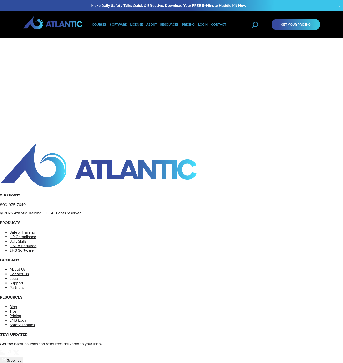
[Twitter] (16, 354)
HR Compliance (23, 237)
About (151, 24)
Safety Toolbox (22, 325)
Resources (169, 24)
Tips (13, 311)
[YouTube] (23, 354)
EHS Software (22, 250)
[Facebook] (10, 354)
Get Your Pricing (296, 24)
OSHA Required (23, 246)
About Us (17, 269)
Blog (13, 306)
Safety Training (22, 232)
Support (16, 283)
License (136, 24)
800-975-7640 (13, 204)
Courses (99, 24)
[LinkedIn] (3, 354)
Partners (17, 287)
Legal (14, 278)
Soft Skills (18, 241)
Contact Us (19, 274)
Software (118, 24)
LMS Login (18, 320)
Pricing (15, 316)
